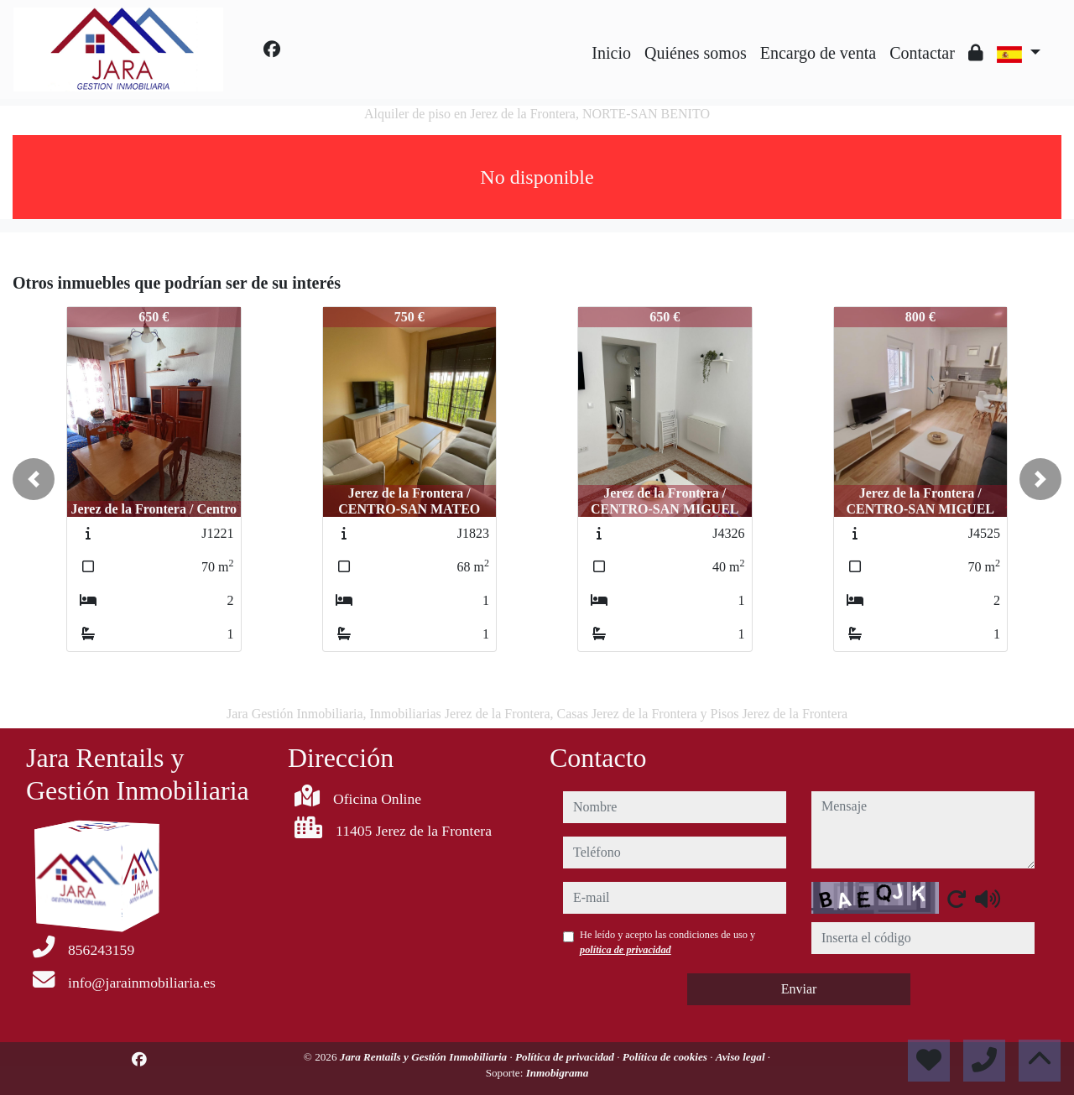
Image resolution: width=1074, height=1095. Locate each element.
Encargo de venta (818, 53)
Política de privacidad (566, 1057)
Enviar (799, 989)
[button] (34, 479)
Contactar (922, 53)
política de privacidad (625, 950)
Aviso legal (742, 1057)
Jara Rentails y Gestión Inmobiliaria (425, 1057)
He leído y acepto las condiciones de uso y (667, 942)
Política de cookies (666, 1057)
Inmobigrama (557, 1072)
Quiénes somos (695, 53)
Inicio (611, 53)
